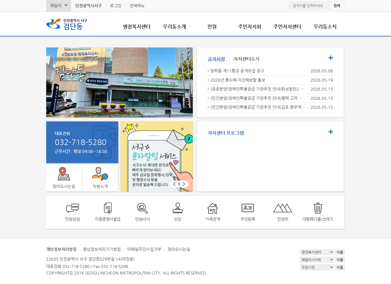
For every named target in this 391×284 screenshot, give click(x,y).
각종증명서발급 (108, 219)
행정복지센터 (136, 26)
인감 (177, 219)
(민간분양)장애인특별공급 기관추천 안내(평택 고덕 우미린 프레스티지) (258, 98)
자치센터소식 (247, 59)
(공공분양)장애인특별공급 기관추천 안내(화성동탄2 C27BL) (258, 89)
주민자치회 (249, 26)
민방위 (282, 219)
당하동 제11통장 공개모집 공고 (237, 70)
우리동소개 (174, 26)
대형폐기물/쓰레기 (317, 219)
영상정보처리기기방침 (102, 249)
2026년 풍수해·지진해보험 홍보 (237, 80)
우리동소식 (325, 26)
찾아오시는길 (63, 186)
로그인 (115, 5)
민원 (212, 26)
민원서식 (142, 219)
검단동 (75, 23)
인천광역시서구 (88, 5)
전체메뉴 (137, 5)
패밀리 (56, 5)
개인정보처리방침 (61, 249)
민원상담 (72, 219)
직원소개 (100, 186)
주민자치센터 (287, 26)
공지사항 (216, 59)
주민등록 (247, 219)
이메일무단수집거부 (144, 249)
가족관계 (212, 219)
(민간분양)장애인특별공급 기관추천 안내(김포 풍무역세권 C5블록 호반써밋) (258, 107)
